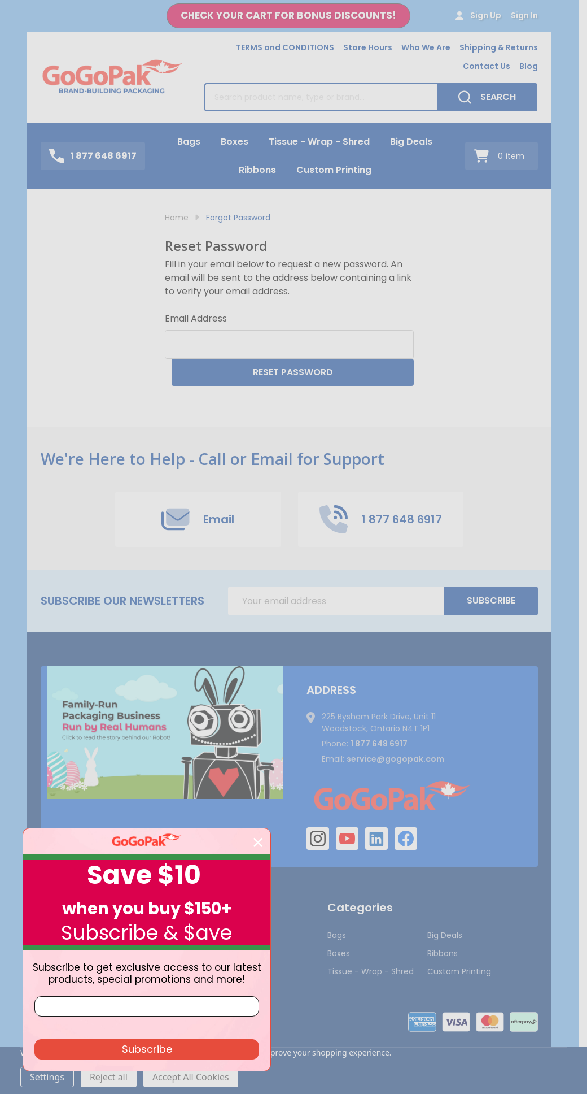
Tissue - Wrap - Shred (319, 141)
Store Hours (367, 47)
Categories (360, 907)
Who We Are (425, 47)
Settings (47, 1077)
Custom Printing (333, 169)
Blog (528, 66)
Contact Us (486, 66)
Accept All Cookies (190, 1077)
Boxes (234, 141)
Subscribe (491, 600)
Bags (188, 141)
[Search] (487, 97)
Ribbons (257, 169)
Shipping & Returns (498, 47)
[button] (288, 15)
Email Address (196, 318)
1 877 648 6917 (379, 743)
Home (177, 217)
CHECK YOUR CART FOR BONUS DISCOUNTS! (288, 15)
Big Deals (411, 141)
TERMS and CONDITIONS (285, 47)
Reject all (109, 1077)
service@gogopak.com (395, 759)
